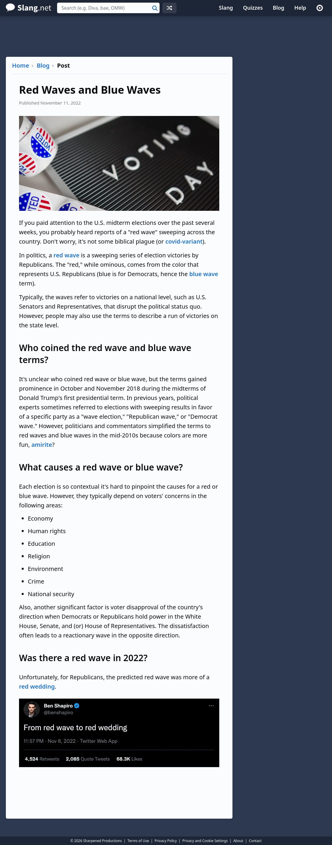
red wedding (37, 686)
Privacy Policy (166, 840)
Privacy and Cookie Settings (205, 840)
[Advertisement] (166, 36)
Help (300, 7)
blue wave (203, 274)
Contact (255, 840)
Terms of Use (138, 840)
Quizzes (253, 7)
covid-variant (184, 241)
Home (20, 65)
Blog (278, 7)
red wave (67, 255)
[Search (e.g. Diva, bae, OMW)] (108, 8)
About (238, 840)
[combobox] (108, 8)
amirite (41, 445)
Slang (226, 7)
